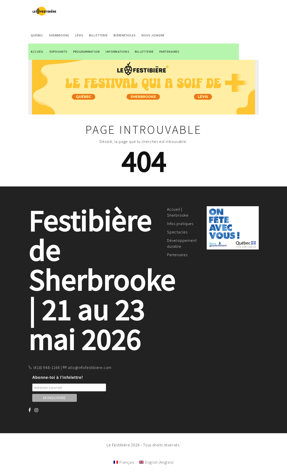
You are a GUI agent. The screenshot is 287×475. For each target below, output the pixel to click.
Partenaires (177, 254)
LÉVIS (79, 35)
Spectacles (177, 231)
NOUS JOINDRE (153, 35)
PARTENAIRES (169, 51)
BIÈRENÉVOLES (125, 35)
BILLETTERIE (144, 51)
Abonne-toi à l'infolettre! (57, 377)
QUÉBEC (37, 35)
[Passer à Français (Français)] (124, 462)
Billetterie (98, 35)
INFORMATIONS (117, 51)
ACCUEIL (37, 51)
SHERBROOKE (59, 35)
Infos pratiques (180, 223)
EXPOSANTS (58, 51)
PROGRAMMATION (86, 51)
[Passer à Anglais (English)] (156, 462)
